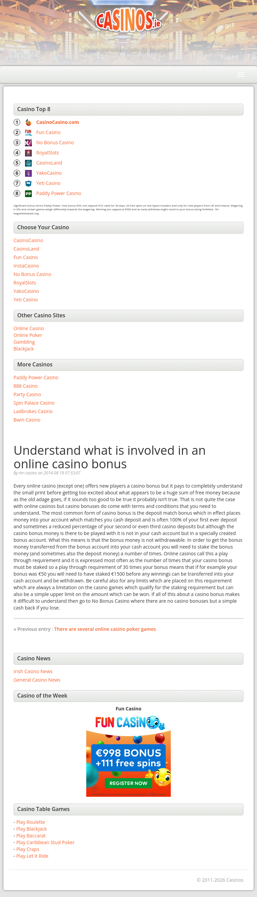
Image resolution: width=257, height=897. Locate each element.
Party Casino (27, 394)
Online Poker (28, 335)
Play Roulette (30, 822)
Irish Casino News (33, 671)
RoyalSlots (47, 152)
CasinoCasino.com (57, 122)
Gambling (24, 342)
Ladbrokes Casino (33, 411)
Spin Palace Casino (34, 403)
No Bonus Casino (55, 142)
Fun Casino (48, 132)
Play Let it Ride (32, 856)
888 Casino (26, 386)
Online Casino (29, 328)
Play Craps (27, 849)
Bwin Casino (27, 420)
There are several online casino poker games (105, 629)
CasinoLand (49, 162)
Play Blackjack (31, 829)
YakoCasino (49, 173)
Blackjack (24, 348)
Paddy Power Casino (58, 193)
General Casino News (37, 680)
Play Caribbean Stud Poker (45, 842)
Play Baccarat (31, 835)
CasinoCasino (28, 240)
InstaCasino (26, 265)
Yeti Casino (48, 183)
